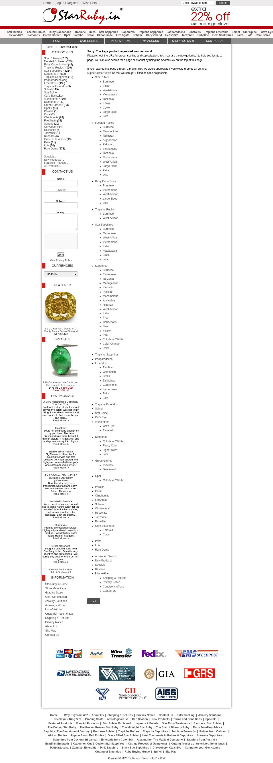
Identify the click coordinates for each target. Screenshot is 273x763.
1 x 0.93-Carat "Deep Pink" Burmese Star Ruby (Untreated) (61, 478)
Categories (89, 40)
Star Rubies (14, 32)
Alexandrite (15, 35)
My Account (152, 40)
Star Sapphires (108, 32)
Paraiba (78, 35)
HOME (57, 40)
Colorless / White (113, 339)
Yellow (107, 330)
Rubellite (203, 35)
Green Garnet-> (53, 105)
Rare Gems (263, 35)
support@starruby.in (99, 73)
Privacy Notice (111, 582)
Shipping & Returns (114, 577)
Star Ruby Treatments (176, 723)
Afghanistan (110, 140)
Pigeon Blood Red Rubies (87, 735)
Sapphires (128, 32)
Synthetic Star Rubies (208, 723)
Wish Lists (89, 3)
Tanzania (108, 99)
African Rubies (57, 735)
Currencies (62, 265)
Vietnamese (110, 94)
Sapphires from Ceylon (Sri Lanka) (75, 739)
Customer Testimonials (59, 613)
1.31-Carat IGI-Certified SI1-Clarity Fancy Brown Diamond (60, 311)
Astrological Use (55, 605)
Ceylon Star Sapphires (110, 743)
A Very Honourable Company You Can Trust (60, 403)
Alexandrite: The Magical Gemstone (160, 739)
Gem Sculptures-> (55, 139)
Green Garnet (52, 35)
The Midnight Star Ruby (137, 727)
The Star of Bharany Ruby (172, 727)
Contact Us (109, 590)
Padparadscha (176, 32)
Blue (105, 326)
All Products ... (52, 166)
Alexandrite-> (52, 98)
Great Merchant (60, 546)
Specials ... (50, 156)
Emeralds (195, 32)
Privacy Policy (64, 260)
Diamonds (33, 35)
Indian (106, 85)
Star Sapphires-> (54, 70)
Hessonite (171, 35)
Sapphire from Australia (201, 739)
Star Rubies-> (52, 58)
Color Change (111, 343)
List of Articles (54, 609)
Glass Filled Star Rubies (123, 735)
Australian (109, 300)
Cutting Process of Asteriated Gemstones (198, 743)
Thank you (60, 525)
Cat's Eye (267, 32)
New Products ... (54, 159)
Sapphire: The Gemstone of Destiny (67, 731)
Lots (250, 35)
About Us (51, 626)
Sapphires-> (51, 73)
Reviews (100, 569)
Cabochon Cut (82, 743)
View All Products (87, 723)
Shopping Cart (183, 40)
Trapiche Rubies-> (55, 67)
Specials (100, 564)
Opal (67, 35)
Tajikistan (108, 135)
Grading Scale (54, 592)
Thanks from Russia (61, 451)
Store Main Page (55, 588)
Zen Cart (160, 758)
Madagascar (110, 157)
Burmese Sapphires (209, 735)
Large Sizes (110, 111)
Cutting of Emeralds (108, 751)
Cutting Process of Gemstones (148, 743)
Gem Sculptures (222, 35)
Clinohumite (105, 35)
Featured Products (60, 723)
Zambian (108, 367)
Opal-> (48, 108)
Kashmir (108, 287)
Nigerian (108, 304)
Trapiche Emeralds (216, 32)
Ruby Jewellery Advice (207, 727)
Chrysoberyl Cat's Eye (167, 747)
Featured (62, 285)
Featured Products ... (56, 162)
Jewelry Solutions (56, 601)
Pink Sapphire (109, 747)
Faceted (108, 430)
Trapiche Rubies (85, 32)
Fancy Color (110, 445)
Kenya (106, 103)
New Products (103, 560)
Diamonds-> (51, 101)
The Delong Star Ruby (62, 727)
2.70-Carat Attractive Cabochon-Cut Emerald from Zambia (61, 365)
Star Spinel (250, 32)
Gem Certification (56, 596)
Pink (105, 335)
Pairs (239, 35)
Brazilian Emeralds (57, 743)
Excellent (60, 428)
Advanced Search (105, 556)
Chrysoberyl (154, 35)
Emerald (108, 530)
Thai (105, 317)
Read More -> (61, 420)
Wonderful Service (61, 501)
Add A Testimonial (61, 572)
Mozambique (110, 131)
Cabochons (110, 322)
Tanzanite (188, 35)
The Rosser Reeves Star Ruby (99, 727)
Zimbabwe (109, 380)
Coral (90, 35)
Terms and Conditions (187, 719)
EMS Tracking (186, 715)
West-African (110, 90)
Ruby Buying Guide (137, 751)
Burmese (108, 81)
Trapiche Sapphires (150, 32)
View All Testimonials (61, 569)
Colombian (109, 371)
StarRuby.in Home (56, 584)
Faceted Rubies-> (54, 61)
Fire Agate (122, 35)
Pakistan (108, 144)
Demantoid (109, 469)
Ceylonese (109, 233)
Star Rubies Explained (116, 723)
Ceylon (107, 107)
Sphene (138, 35)
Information (120, 40)
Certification (140, 719)
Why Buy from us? (76, 715)
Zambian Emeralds (84, 747)
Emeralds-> (51, 83)
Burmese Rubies (104, 731)
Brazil (106, 376)
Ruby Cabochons (60, 32)
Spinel (236, 32)
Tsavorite (108, 465)
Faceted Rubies (35, 32)
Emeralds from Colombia (117, 739)
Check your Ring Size (67, 719)
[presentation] (60, 241)
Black (106, 254)
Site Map (50, 630)
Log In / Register (67, 3)
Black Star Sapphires (135, 747)
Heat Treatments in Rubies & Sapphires (167, 735)
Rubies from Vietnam (212, 731)
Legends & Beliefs (146, 723)
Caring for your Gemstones (202, 747)
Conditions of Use (113, 586)
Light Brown (110, 450)
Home (47, 3)
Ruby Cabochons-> (55, 64)
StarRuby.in (134, 758)
